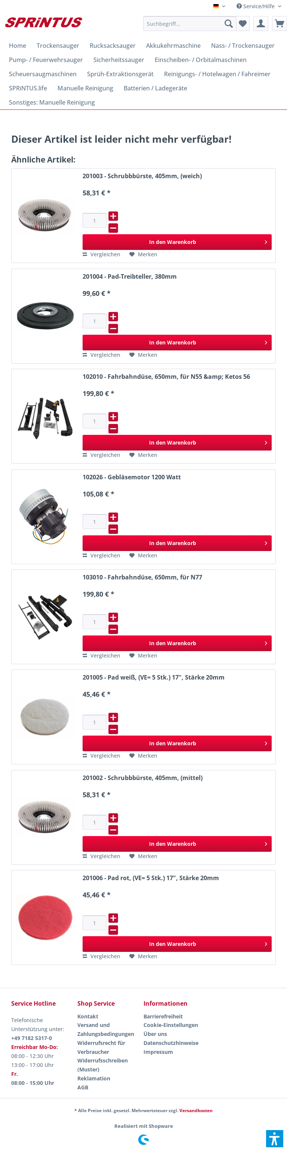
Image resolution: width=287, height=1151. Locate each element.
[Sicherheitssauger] (118, 60)
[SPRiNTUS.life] (28, 88)
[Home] (17, 45)
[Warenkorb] (279, 23)
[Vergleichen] (101, 254)
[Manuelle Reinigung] (85, 88)
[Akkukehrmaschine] (173, 45)
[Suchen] (229, 23)
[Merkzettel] (242, 23)
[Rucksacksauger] (112, 45)
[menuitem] (259, 6)
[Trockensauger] (57, 45)
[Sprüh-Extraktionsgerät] (120, 74)
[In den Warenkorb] (177, 242)
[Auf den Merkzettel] (143, 254)
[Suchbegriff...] (190, 23)
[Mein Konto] (260, 23)
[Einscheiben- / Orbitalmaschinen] (200, 60)
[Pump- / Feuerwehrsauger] (46, 60)
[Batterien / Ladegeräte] (155, 88)
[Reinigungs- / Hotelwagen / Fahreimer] (217, 74)
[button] (274, 1138)
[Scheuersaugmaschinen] (43, 74)
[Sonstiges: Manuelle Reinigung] (52, 102)
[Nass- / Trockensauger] (243, 45)
